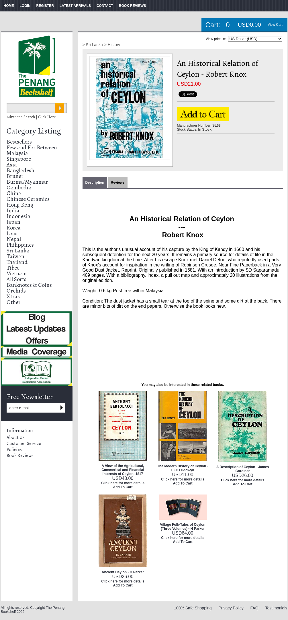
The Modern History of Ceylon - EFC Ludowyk (182, 468)
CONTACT (105, 6)
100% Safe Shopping (193, 608)
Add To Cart (123, 487)
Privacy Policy (231, 608)
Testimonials (276, 608)
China (14, 193)
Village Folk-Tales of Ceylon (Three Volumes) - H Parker (182, 527)
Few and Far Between (32, 147)
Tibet (13, 268)
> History (112, 44)
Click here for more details (122, 483)
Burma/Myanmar (27, 182)
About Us (16, 437)
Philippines (20, 245)
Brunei (15, 176)
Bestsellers (19, 142)
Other (14, 302)
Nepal (14, 239)
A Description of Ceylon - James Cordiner (242, 469)
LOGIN (25, 6)
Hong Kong (20, 205)
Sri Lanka (18, 250)
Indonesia (18, 216)
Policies (14, 449)
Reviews (118, 182)
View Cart (275, 25)
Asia (12, 164)
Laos (12, 233)
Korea (14, 227)
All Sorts (16, 279)
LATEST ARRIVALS (75, 6)
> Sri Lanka (93, 44)
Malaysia (17, 153)
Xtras (13, 296)
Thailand (17, 262)
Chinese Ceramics (28, 199)
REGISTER (45, 6)
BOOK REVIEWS (132, 6)
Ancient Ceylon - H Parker (123, 572)
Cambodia (19, 187)
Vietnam (17, 273)
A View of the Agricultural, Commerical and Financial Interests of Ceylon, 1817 (122, 470)
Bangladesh (20, 170)
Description (94, 182)
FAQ (254, 608)
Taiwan (15, 256)
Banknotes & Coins (29, 285)
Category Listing (34, 130)
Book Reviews (20, 455)
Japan (13, 222)
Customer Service (24, 443)
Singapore (19, 159)
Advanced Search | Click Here (31, 117)
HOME (9, 6)
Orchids (16, 291)
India (13, 210)
